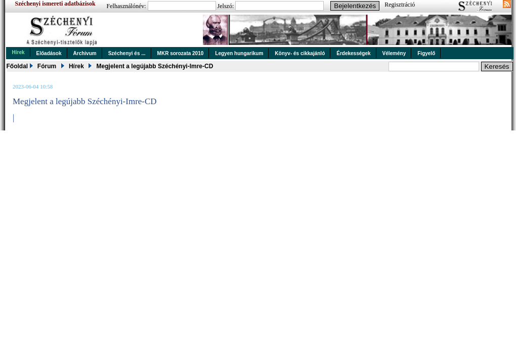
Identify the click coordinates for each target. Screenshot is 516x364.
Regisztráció (399, 4)
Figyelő (426, 53)
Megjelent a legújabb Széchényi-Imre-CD (155, 66)
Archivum (85, 53)
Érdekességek (353, 53)
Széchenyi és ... (127, 53)
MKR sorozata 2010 (180, 53)
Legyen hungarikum (239, 53)
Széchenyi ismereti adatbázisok (55, 3)
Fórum (46, 66)
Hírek (18, 52)
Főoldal (17, 66)
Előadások (49, 53)
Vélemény (394, 53)
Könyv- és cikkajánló (300, 53)
